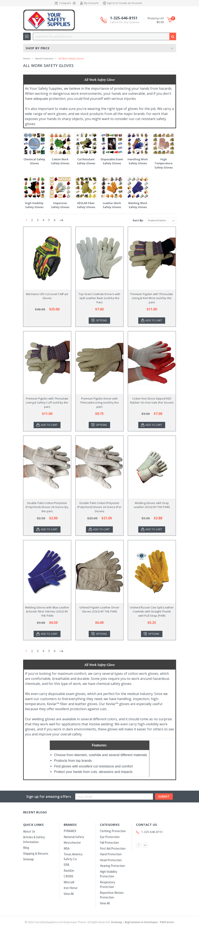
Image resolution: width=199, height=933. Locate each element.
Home (26, 58)
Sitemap (28, 859)
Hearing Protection (112, 866)
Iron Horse (71, 888)
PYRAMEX (70, 831)
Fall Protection (109, 843)
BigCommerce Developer (141, 922)
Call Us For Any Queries (125, 22)
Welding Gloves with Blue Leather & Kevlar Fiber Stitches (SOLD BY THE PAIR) (47, 612)
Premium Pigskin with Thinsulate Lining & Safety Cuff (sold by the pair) (47, 403)
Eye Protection (110, 837)
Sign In (111, 3)
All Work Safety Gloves (71, 58)
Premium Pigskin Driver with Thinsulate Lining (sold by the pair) (99, 403)
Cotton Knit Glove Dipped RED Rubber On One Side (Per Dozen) (152, 401)
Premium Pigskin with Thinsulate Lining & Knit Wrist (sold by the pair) (151, 298)
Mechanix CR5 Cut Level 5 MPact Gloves (47, 296)
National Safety (74, 837)
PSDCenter (167, 922)
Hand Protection (44, 58)
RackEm (69, 871)
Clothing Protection (113, 831)
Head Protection (111, 860)
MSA (66, 848)
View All (69, 894)
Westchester (72, 843)
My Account (89, 3)
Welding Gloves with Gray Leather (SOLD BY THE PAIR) (152, 505)
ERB (66, 865)
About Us (29, 831)
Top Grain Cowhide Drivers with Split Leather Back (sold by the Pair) (99, 298)
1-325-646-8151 (125, 20)
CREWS (68, 876)
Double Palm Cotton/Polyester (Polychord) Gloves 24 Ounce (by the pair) (47, 507)
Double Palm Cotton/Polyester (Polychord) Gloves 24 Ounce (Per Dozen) (99, 507)
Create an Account (130, 3)
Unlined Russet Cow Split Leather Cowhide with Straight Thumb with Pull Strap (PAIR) (152, 612)
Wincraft (69, 882)
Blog (26, 848)
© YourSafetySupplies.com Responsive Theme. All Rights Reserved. (74, 922)
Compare (65, 3)
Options (102, 320)
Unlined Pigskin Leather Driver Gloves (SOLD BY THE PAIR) (99, 610)
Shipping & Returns (35, 853)
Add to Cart (154, 320)
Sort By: (138, 220)
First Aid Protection (112, 848)
